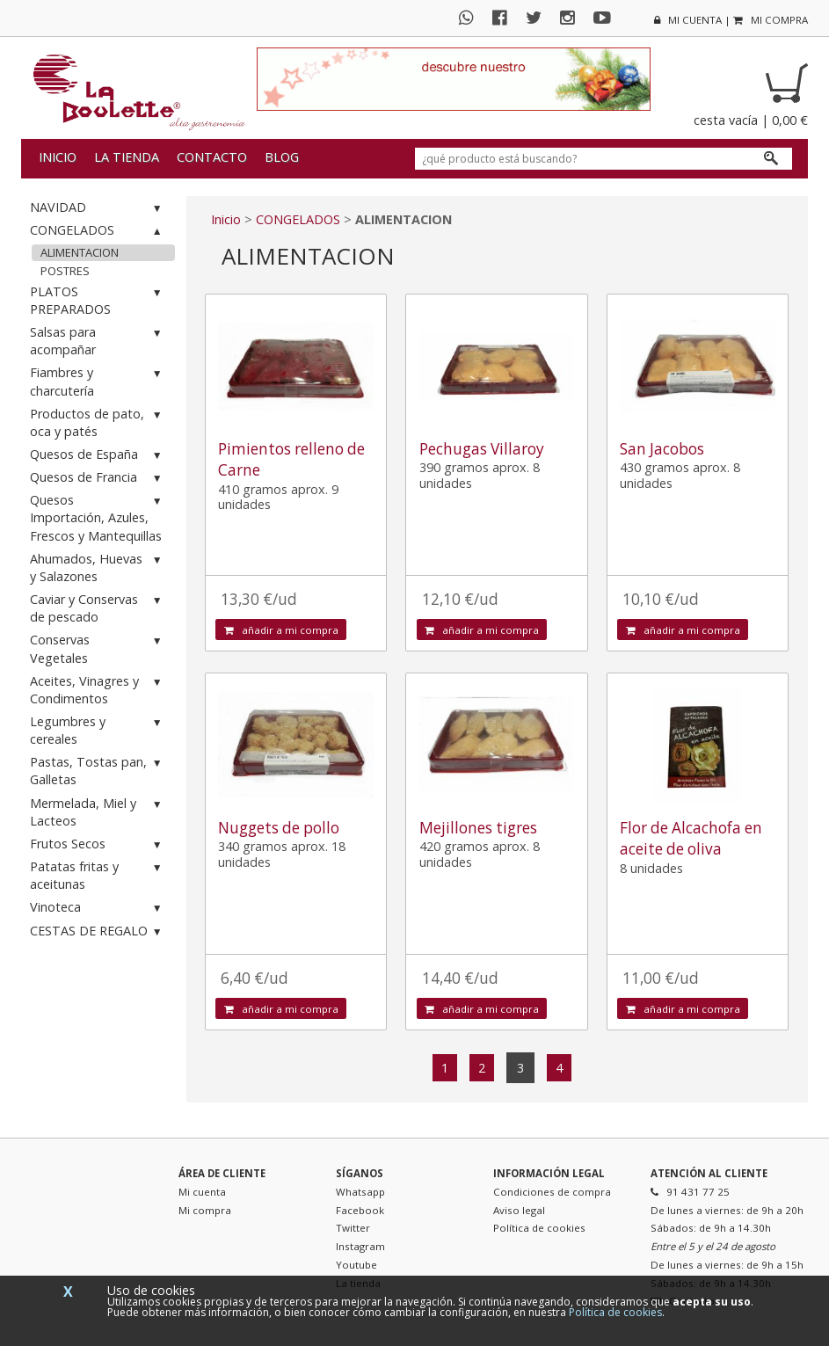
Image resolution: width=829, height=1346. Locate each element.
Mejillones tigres (478, 828)
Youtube (356, 1264)
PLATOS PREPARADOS (98, 300)
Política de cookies (539, 1227)
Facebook (360, 1210)
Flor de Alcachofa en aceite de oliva (691, 838)
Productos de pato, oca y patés (98, 422)
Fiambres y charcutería (98, 381)
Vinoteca (98, 908)
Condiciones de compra (552, 1191)
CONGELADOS (98, 231)
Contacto (212, 157)
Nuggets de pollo (278, 828)
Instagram (360, 1246)
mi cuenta (688, 19)
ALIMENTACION (79, 252)
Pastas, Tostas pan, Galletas (98, 770)
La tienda (126, 157)
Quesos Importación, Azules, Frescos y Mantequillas (98, 517)
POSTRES (65, 271)
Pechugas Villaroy (481, 449)
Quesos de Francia (98, 478)
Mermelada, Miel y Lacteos (98, 812)
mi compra (770, 19)
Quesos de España (98, 455)
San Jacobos (662, 449)
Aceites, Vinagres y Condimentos (98, 690)
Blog (282, 157)
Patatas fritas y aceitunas (98, 875)
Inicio (57, 157)
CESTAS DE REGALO (98, 931)
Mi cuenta (202, 1191)
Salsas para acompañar (98, 341)
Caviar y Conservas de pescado (98, 608)
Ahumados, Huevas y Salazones (98, 567)
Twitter (353, 1227)
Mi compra (204, 1210)
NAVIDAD (98, 208)
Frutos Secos (98, 844)
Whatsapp (360, 1191)
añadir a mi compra (281, 630)
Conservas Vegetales (98, 648)
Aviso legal (519, 1210)
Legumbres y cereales (98, 730)
